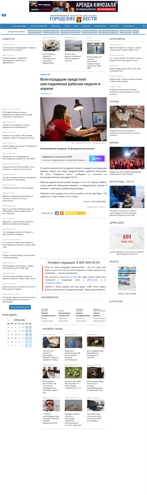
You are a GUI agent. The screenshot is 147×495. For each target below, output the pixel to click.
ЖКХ (76, 26)
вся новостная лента (20, 307)
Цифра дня (117, 222)
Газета (114, 261)
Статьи (114, 101)
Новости (8, 39)
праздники (93, 207)
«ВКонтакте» (92, 280)
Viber (75, 277)
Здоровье (55, 26)
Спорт (67, 26)
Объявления (128, 26)
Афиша (114, 142)
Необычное (100, 26)
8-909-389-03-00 (88, 262)
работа (103, 207)
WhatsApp (65, 277)
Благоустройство (39, 26)
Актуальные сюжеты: (17, 32)
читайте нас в (75, 213)
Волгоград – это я (122, 181)
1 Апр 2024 (43, 93)
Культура (86, 26)
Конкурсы (114, 26)
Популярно (117, 39)
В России (116, 301)
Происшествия (19, 26)
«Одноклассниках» (53, 283)
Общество (45, 75)
